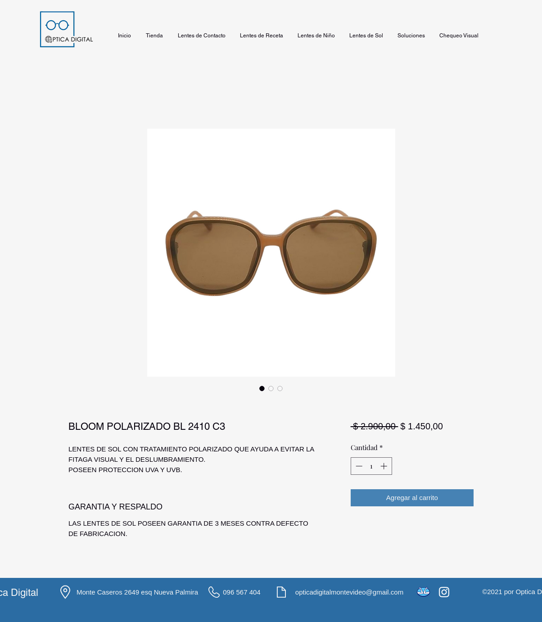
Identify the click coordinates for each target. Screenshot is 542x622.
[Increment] (385, 466)
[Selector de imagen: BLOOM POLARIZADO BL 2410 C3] (261, 388)
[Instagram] (444, 592)
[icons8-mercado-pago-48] (423, 592)
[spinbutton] (371, 466)
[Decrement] (358, 466)
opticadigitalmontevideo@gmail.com (349, 592)
